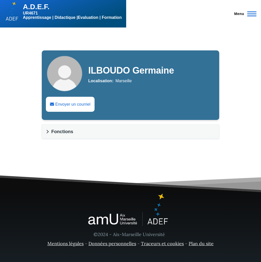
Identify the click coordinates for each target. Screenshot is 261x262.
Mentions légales (65, 243)
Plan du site (201, 243)
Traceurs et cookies (162, 243)
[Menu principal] (244, 13)
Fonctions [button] (62, 131)
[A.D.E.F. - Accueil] (63, 11)
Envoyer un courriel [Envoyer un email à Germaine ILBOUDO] (70, 104)
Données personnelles (112, 243)
